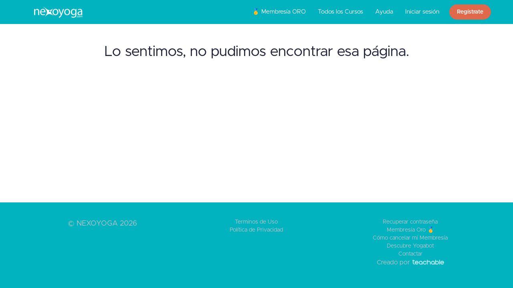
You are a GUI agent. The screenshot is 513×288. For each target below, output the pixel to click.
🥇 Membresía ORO (279, 12)
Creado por (410, 262)
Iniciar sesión (422, 12)
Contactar (410, 254)
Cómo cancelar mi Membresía (410, 238)
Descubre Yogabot (410, 246)
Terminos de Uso (256, 222)
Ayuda (384, 12)
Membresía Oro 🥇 (410, 230)
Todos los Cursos (340, 12)
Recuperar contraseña (410, 222)
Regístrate (470, 12)
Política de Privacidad (256, 230)
